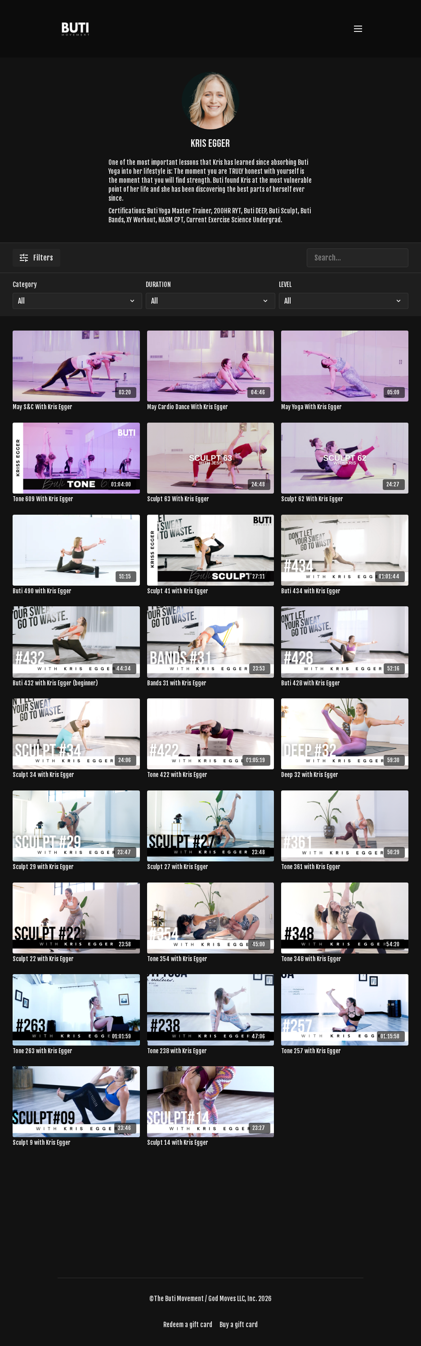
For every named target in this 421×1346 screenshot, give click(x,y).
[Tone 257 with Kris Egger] (344, 1051)
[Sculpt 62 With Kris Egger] (344, 499)
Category (25, 284)
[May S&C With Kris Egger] (76, 407)
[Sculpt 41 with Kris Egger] (210, 591)
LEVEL (285, 284)
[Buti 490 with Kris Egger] (76, 591)
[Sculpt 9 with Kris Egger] (76, 1143)
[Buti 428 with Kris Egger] (344, 683)
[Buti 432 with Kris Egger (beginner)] (76, 683)
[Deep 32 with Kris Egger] (344, 775)
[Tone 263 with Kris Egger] (76, 1051)
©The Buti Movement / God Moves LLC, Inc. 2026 (210, 1299)
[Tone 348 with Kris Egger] (344, 959)
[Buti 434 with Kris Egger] (344, 591)
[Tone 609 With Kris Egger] (76, 499)
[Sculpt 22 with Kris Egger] (76, 959)
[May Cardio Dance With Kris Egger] (210, 407)
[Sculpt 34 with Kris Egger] (76, 775)
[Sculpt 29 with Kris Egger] (76, 867)
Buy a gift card (238, 1324)
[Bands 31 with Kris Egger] (210, 683)
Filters (36, 257)
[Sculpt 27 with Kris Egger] (210, 867)
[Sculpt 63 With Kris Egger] (210, 499)
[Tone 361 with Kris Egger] (344, 867)
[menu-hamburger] (358, 28)
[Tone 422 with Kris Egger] (210, 775)
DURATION (158, 284)
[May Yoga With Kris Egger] (344, 407)
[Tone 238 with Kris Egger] (210, 1051)
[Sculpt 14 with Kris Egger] (210, 1143)
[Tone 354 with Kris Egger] (210, 959)
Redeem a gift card (187, 1324)
